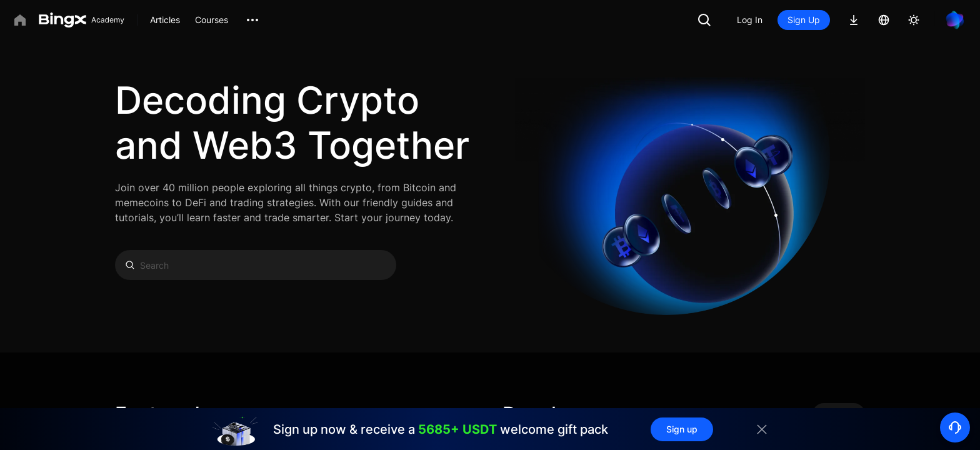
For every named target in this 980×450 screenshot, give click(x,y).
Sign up (682, 429)
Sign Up (804, 19)
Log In (749, 19)
